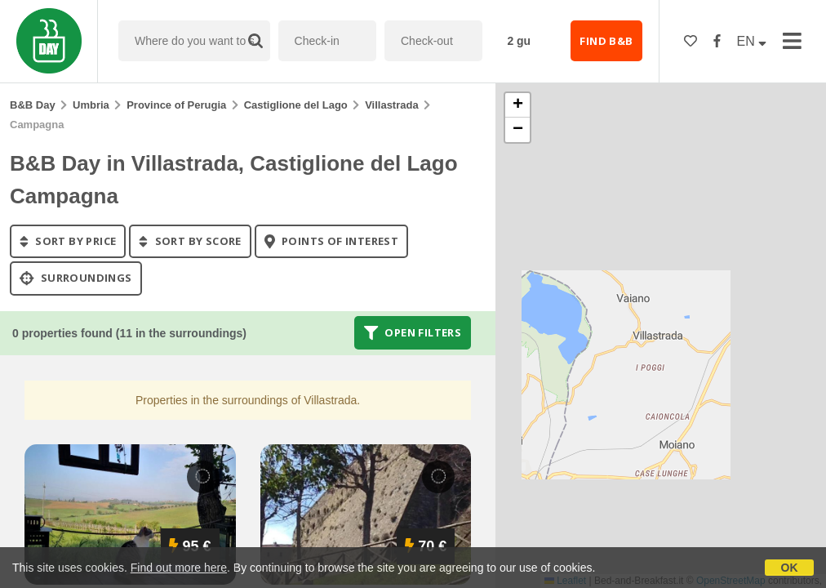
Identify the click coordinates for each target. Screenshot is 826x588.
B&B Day (33, 105)
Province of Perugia (176, 105)
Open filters (413, 332)
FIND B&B (606, 40)
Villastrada (392, 105)
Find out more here (179, 567)
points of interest (331, 241)
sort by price (68, 241)
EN (752, 41)
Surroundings (76, 278)
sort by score (190, 241)
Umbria (91, 105)
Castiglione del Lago (296, 105)
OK (789, 567)
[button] (517, 105)
